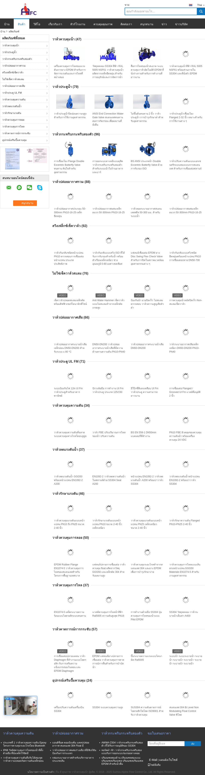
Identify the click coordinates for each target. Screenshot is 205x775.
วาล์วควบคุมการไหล (13, 126)
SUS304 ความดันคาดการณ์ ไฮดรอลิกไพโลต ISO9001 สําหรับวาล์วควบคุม (147, 711)
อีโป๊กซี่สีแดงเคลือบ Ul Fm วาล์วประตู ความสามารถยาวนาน (144, 392)
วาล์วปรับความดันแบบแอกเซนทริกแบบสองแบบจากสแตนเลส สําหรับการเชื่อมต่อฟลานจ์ (185, 165)
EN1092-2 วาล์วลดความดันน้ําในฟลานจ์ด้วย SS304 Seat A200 (108, 480)
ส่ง (192, 743)
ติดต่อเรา (126, 24)
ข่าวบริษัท (181, 24)
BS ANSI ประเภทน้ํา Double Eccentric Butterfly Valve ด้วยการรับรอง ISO (147, 165)
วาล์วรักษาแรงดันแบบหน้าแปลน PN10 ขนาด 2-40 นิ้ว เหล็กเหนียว (107, 524)
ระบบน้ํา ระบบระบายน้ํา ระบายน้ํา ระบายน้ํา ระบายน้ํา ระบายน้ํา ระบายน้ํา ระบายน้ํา (185, 660)
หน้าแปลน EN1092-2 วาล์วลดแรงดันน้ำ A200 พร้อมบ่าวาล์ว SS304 (147, 480)
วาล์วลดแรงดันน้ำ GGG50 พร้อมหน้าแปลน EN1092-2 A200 (68, 480)
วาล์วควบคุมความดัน (13, 99)
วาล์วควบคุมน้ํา (10, 45)
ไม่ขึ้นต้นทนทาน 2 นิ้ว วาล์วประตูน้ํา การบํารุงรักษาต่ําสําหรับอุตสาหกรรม (147, 117)
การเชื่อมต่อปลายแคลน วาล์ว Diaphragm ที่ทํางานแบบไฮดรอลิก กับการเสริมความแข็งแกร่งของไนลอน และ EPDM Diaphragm (70, 663)
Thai (201, 5)
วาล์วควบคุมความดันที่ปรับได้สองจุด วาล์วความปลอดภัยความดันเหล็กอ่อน (23, 759)
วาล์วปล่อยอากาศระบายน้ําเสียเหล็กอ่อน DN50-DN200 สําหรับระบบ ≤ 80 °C (70, 348)
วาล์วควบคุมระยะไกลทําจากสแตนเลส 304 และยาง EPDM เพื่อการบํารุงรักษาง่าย (147, 568)
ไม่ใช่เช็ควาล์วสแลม (13, 79)
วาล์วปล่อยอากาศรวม (14, 65)
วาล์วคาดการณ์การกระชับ (16, 133)
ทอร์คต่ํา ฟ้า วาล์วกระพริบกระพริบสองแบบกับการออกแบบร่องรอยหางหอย (121, 752)
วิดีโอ (36, 24)
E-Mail (153, 759)
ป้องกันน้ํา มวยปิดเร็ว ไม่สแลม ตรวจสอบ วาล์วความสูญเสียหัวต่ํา (147, 304)
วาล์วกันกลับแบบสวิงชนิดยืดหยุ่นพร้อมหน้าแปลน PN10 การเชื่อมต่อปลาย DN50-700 (185, 256)
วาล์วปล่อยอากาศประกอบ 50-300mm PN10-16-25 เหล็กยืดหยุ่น (70, 212)
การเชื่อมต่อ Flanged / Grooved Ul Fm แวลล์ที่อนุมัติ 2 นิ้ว (185, 392)
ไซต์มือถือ (154, 765)
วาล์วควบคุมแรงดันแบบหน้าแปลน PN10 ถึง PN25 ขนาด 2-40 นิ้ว (69, 524)
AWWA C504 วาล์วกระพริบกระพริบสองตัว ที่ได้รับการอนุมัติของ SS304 (122, 744)
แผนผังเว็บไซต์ (168, 759)
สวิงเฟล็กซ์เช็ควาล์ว (12, 72)
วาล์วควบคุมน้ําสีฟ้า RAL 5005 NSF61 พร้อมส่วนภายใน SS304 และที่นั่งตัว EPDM (185, 70)
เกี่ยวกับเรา (55, 24)
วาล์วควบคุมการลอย (13, 119)
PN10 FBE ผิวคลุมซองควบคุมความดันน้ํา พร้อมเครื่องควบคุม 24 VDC (185, 436)
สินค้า (21, 24)
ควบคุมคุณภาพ (102, 24)
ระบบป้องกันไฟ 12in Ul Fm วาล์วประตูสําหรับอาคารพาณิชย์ (68, 392)
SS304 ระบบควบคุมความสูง (107, 707)
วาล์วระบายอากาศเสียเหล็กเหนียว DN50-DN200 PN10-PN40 (184, 348)
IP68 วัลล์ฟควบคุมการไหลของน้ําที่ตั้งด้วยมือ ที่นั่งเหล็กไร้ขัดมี (23, 752)
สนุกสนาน (146, 24)
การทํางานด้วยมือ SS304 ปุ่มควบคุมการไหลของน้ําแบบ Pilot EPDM (146, 616)
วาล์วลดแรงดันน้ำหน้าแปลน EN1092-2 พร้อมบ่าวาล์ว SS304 (184, 480)
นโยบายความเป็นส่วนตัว (40, 771)
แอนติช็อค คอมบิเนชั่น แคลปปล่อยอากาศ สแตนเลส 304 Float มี (70, 744)
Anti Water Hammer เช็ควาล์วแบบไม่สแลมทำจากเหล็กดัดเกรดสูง (108, 304)
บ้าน (7, 24)
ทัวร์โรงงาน (77, 24)
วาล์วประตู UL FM (12, 92)
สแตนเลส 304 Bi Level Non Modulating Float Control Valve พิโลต (184, 711)
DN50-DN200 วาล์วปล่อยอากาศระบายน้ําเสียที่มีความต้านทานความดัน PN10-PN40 (108, 348)
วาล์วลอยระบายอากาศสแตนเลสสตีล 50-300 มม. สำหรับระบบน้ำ (146, 212)
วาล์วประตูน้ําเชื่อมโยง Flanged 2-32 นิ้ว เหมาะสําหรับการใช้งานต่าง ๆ (185, 117)
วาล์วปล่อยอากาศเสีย (13, 86)
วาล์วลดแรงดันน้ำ (12, 106)
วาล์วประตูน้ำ (9, 52)
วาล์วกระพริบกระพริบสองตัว (17, 59)
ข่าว (164, 24)
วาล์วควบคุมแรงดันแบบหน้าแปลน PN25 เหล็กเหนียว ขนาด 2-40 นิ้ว (146, 524)
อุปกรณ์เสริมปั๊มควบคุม (14, 140)
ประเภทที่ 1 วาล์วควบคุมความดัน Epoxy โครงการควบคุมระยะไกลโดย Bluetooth (24, 744)
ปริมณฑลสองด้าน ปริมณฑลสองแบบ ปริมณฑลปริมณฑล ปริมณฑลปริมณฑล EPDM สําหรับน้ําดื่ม (122, 760)
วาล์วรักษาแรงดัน (11, 113)
